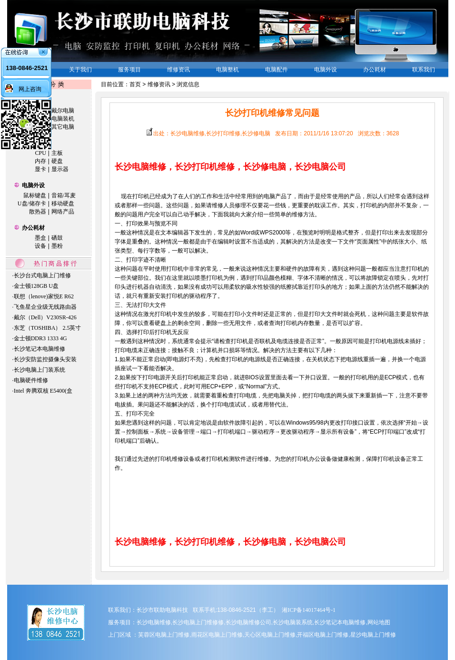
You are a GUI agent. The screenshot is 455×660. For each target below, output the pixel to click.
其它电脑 (62, 126)
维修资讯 (159, 84)
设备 (40, 246)
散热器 (37, 211)
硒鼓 (57, 237)
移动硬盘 (62, 203)
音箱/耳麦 (63, 195)
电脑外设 (33, 185)
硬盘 (57, 161)
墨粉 (57, 246)
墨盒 (40, 237)
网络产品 (62, 211)
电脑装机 (62, 118)
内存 (40, 161)
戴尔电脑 (62, 110)
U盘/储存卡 (32, 203)
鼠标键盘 (34, 195)
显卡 (40, 169)
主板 (57, 153)
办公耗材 (33, 227)
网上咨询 (30, 89)
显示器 (60, 169)
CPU (40, 153)
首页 (135, 84)
